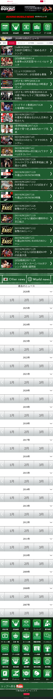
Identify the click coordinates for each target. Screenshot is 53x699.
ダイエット (21, 43)
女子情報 (31, 43)
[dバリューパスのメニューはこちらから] (45, 1)
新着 (4, 43)
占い (48, 678)
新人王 (26, 628)
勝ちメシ (26, 678)
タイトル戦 (26, 641)
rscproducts (40, 43)
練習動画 (26, 32)
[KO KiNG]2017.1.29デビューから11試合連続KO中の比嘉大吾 (31, 252)
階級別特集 (37, 641)
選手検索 (48, 628)
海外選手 (26, 666)
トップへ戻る (12, 686)
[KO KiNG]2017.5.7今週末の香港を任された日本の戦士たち (31, 117)
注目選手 (48, 653)
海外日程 (5, 666)
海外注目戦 (37, 666)
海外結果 (16, 666)
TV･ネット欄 (5, 641)
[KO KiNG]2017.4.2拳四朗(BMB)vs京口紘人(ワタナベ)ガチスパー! (31, 151)
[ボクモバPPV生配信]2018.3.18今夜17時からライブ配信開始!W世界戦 (32, 95)
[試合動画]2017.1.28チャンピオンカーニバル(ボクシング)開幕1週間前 (31, 263)
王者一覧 (16, 641)
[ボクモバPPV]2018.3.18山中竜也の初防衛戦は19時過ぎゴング (31, 84)
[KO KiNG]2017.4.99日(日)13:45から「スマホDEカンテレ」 (31, 140)
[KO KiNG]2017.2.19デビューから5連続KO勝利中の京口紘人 (31, 218)
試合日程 (5, 32)
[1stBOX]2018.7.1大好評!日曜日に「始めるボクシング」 (31, 50)
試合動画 (5, 653)
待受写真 (26, 653)
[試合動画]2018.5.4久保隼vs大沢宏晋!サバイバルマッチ (32, 61)
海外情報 (48, 666)
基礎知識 (5, 678)
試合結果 (16, 32)
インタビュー (48, 641)
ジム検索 (37, 653)
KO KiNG (12, 43)
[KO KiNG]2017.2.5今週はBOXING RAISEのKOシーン (31, 241)
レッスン (37, 678)
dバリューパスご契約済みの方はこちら (13, 3)
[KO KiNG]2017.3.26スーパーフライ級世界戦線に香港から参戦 (31, 162)
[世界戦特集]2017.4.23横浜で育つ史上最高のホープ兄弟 (31, 128)
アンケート (16, 678)
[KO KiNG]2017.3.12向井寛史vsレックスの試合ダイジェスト (31, 184)
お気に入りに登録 (26, 694)
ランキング (37, 32)
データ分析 (48, 32)
